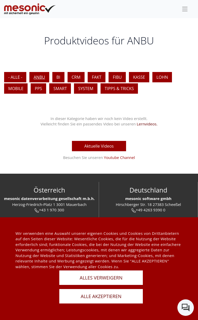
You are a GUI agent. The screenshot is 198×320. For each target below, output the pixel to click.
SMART (60, 88)
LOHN (162, 77)
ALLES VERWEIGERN (101, 278)
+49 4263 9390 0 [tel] (148, 210)
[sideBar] (185, 9)
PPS (38, 88)
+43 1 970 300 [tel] (49, 210)
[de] (30, 9)
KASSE (139, 77)
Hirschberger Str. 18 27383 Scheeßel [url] (148, 204)
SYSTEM (85, 88)
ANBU (39, 77)
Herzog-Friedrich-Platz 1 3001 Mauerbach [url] (49, 204)
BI (58, 77)
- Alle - (15, 77)
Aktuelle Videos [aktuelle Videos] (99, 146)
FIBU (117, 77)
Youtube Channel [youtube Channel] (119, 157)
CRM (76, 77)
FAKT (96, 77)
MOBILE (15, 88)
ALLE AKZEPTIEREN (101, 296)
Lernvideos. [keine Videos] (147, 123)
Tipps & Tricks (119, 88)
